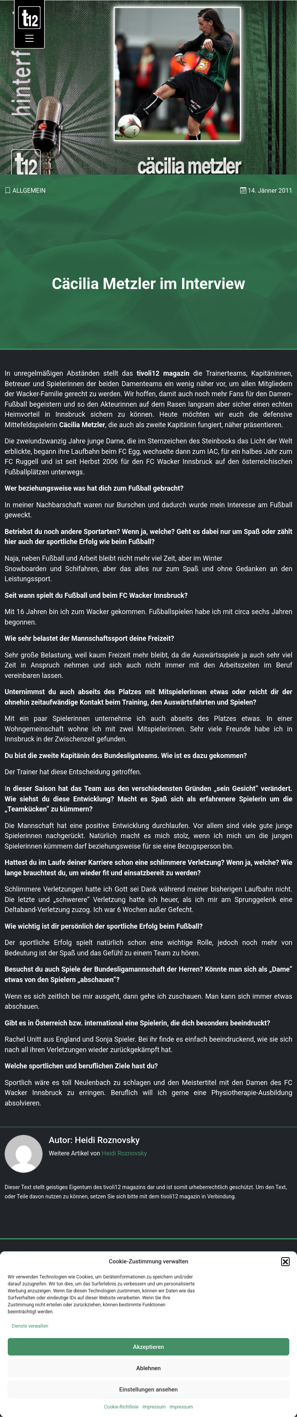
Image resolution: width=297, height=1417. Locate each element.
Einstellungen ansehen (148, 1389)
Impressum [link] (154, 1407)
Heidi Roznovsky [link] (124, 1153)
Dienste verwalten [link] (30, 1326)
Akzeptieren (148, 1346)
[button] (285, 1261)
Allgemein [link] (29, 190)
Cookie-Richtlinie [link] (121, 1407)
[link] (29, 17)
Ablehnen (148, 1368)
